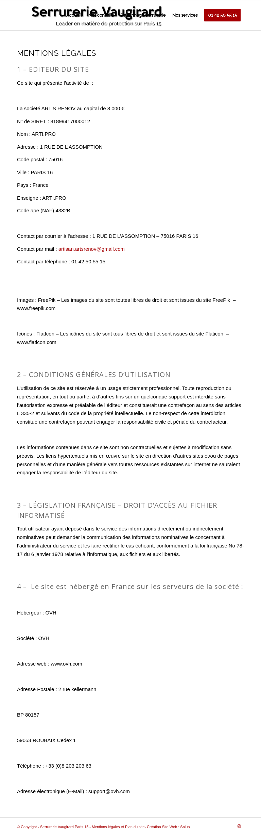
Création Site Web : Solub (168, 827)
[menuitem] (74, 15)
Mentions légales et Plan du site (118, 827)
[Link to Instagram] (239, 826)
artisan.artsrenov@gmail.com (91, 249)
